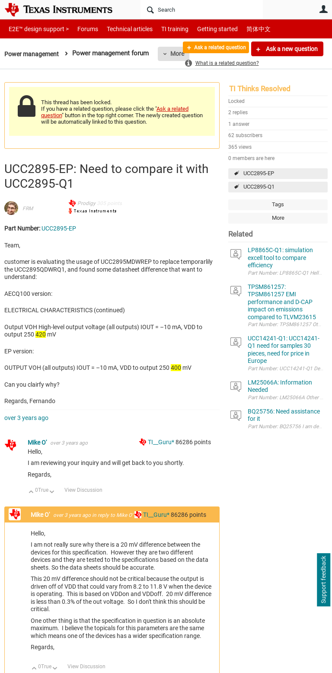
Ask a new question (291, 48)
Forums (81, 29)
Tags (278, 204)
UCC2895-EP (258, 173)
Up (31, 492)
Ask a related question (213, 48)
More (278, 218)
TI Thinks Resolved (259, 88)
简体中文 (240, 29)
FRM (27, 208)
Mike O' (38, 442)
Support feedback (323, 580)
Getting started (202, 29)
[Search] (201, 9)
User (323, 9)
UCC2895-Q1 (259, 186)
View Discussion (83, 490)
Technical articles (120, 29)
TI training (163, 29)
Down (52, 492)
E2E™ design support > (36, 29)
